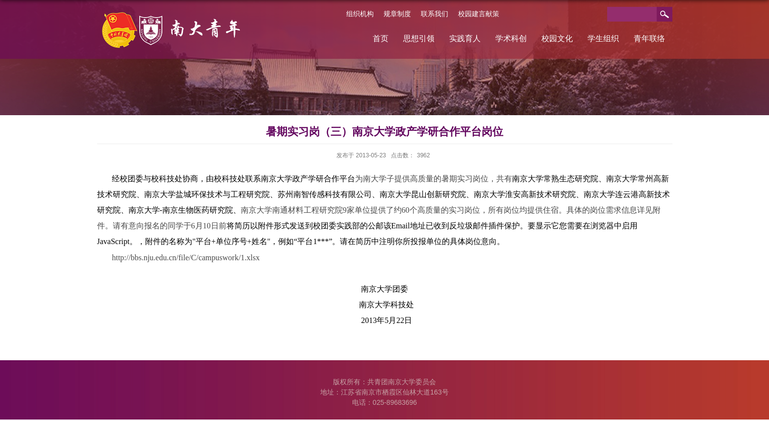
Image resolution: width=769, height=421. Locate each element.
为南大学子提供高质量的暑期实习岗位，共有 (433, 178)
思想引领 (419, 38)
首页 (380, 38)
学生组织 (603, 38)
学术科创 (511, 38)
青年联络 (649, 38)
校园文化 (557, 38)
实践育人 (465, 38)
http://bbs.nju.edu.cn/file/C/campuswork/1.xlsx (185, 257)
